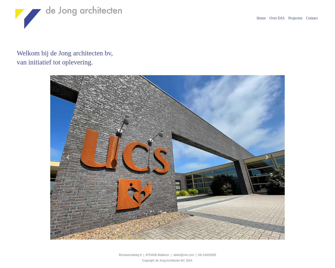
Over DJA (277, 18)
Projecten (295, 18)
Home (261, 18)
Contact (312, 18)
